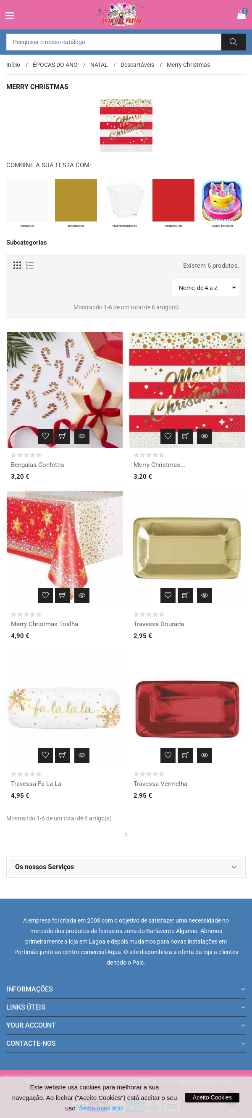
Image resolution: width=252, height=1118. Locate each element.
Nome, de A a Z (209, 287)
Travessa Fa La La (36, 784)
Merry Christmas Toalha (44, 624)
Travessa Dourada (159, 624)
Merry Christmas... (159, 465)
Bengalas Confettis (37, 465)
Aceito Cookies (212, 1097)
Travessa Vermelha (160, 784)
